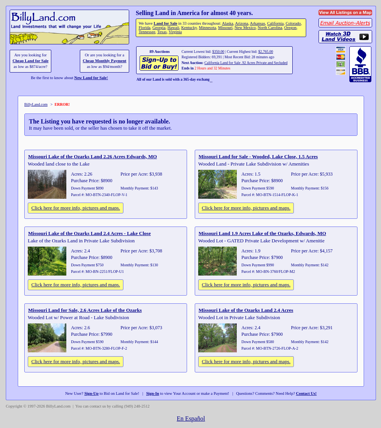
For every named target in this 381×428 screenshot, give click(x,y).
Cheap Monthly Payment (104, 61)
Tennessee (146, 32)
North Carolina (270, 27)
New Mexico (245, 27)
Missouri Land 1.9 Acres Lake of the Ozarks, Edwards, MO (262, 233)
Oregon (290, 27)
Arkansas (257, 23)
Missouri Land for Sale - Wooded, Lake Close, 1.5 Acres (258, 156)
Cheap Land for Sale (30, 61)
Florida (144, 27)
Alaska (227, 23)
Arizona (241, 23)
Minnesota (207, 27)
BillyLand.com (35, 104)
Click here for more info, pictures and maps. (75, 208)
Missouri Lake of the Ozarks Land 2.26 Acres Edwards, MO (92, 156)
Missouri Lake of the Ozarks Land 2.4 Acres (246, 310)
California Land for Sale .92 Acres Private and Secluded (246, 63)
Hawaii (173, 27)
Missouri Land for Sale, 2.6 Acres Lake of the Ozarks (85, 310)
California (275, 23)
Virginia (175, 32)
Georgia (158, 27)
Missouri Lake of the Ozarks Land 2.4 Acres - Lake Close (89, 233)
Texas (162, 32)
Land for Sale (165, 23)
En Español (191, 418)
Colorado (293, 23)
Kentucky (189, 27)
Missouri (225, 27)
